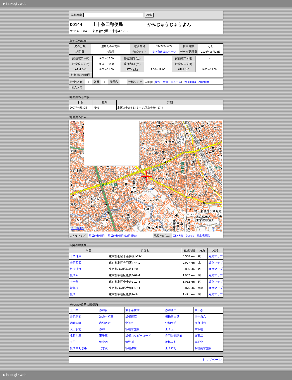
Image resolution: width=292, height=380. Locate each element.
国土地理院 (203, 235)
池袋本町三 (106, 316)
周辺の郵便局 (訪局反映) (122, 235)
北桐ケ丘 (170, 323)
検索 (157, 81)
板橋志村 (170, 342)
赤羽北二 (200, 342)
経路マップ (216, 256)
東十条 (199, 310)
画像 (165, 81)
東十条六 (200, 316)
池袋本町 (75, 323)
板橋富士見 (172, 316)
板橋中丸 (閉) (78, 348)
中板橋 (199, 329)
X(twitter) (204, 81)
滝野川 (129, 342)
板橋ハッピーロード (138, 335)
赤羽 (102, 329)
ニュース (176, 81)
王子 (73, 342)
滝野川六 (200, 323)
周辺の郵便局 (97, 235)
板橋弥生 (131, 348)
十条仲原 (75, 256)
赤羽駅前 (75, 316)
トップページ (212, 359)
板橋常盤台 (132, 329)
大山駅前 (75, 329)
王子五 (169, 329)
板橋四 (74, 275)
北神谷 (129, 323)
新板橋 (74, 288)
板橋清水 (75, 269)
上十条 (74, 310)
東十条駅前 (132, 310)
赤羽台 (103, 310)
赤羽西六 (105, 323)
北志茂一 (105, 348)
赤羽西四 (75, 262)
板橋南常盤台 (203, 348)
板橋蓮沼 (131, 316)
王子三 (103, 335)
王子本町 (170, 348)
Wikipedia (190, 81)
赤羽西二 (170, 310)
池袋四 (103, 342)
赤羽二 (199, 335)
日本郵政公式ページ (164, 51)
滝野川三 (75, 335)
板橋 (73, 294)
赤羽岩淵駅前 (173, 335)
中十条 (74, 281)
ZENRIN (178, 235)
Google (190, 235)
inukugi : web (14, 3)
